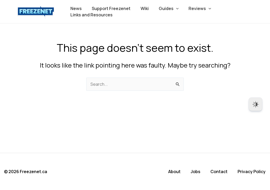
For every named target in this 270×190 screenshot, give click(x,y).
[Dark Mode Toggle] (255, 104)
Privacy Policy (252, 171)
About (175, 171)
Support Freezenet (108, 8)
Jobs (196, 171)
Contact (219, 171)
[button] (170, 8)
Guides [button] (163, 8)
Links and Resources (91, 15)
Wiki (141, 8)
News (75, 8)
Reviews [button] (193, 8)
